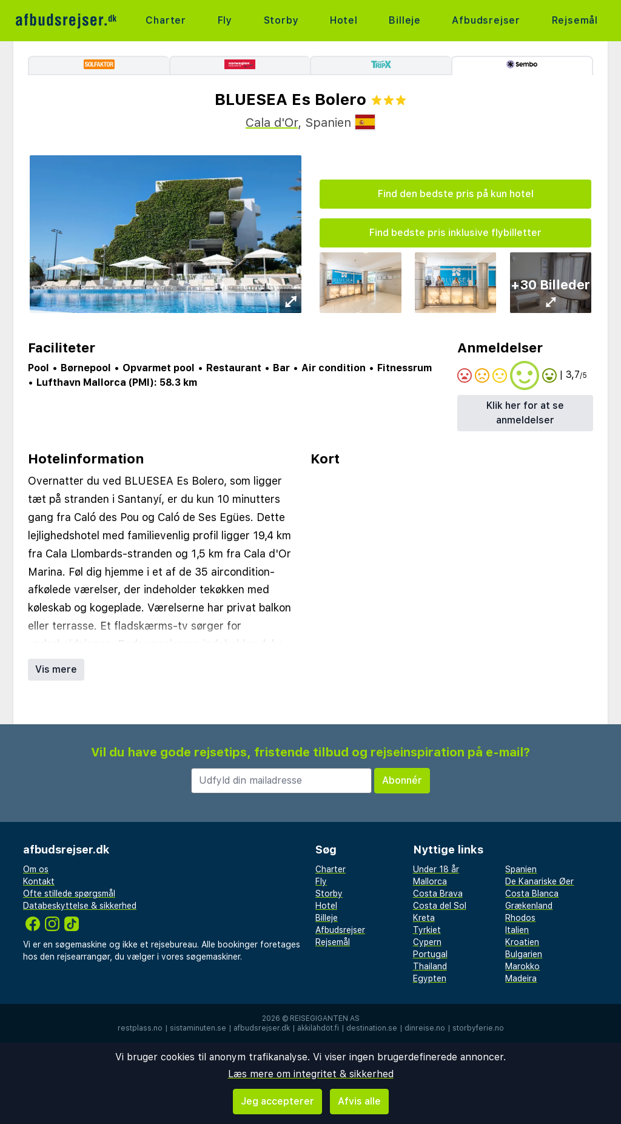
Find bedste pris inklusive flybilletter (455, 232)
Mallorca (430, 881)
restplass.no (140, 1028)
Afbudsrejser (486, 20)
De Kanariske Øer (539, 881)
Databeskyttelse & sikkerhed (79, 905)
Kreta (424, 918)
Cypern (427, 942)
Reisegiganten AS (325, 1018)
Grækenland (528, 905)
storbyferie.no (478, 1028)
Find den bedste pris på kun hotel (456, 194)
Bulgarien (523, 954)
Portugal (430, 954)
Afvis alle (359, 1101)
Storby (281, 20)
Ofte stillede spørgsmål (69, 893)
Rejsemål (575, 20)
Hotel (344, 20)
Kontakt (39, 881)
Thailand (430, 966)
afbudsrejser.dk (261, 1028)
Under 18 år (436, 869)
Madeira (521, 978)
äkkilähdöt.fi (318, 1028)
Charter (166, 20)
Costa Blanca (532, 893)
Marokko (522, 966)
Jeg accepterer (277, 1101)
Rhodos (520, 918)
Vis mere (56, 669)
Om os (36, 869)
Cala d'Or (272, 122)
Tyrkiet (427, 930)
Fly (225, 20)
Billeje (405, 20)
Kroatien (522, 942)
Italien (517, 930)
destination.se (371, 1028)
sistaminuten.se (198, 1028)
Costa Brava (438, 893)
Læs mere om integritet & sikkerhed (311, 1074)
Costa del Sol (439, 905)
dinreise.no (424, 1028)
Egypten (429, 978)
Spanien (521, 869)
